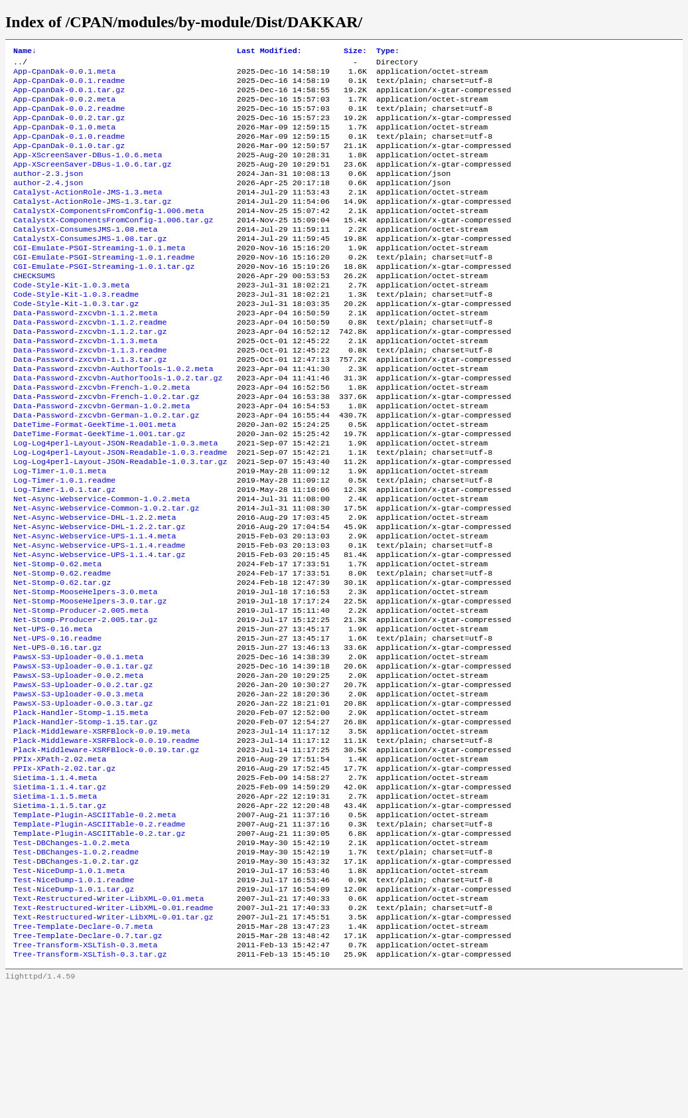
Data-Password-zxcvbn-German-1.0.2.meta (101, 457)
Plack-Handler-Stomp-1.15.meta (80, 808)
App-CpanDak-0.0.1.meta (64, 75)
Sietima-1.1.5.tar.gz (59, 914)
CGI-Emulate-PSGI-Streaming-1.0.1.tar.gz (104, 298)
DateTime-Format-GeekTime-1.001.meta (94, 478)
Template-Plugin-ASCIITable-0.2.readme (99, 935)
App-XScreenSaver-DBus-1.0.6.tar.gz (92, 181)
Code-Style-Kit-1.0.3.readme (76, 330)
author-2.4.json (48, 202)
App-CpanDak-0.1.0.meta (64, 138)
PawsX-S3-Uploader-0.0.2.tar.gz (83, 776)
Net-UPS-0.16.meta (52, 712)
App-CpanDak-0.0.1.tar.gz (69, 96)
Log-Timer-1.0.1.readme (64, 542)
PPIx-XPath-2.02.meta (59, 861)
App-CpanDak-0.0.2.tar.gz (69, 128)
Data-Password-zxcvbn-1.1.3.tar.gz (90, 404)
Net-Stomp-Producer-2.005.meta (80, 691)
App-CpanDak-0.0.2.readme (69, 117)
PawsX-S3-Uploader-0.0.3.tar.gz (83, 797)
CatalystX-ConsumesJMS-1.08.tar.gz (90, 266)
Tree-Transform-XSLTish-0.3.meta (85, 1073)
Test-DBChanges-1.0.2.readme (76, 967)
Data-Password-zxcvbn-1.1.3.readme (90, 393)
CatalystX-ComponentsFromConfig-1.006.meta (108, 234)
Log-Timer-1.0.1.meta (59, 531)
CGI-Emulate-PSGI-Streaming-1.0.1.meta (99, 277)
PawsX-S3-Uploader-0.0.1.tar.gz (83, 755)
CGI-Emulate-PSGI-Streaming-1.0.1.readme (104, 287)
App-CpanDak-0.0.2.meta (64, 107)
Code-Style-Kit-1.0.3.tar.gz (76, 340)
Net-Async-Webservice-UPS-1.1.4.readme (99, 616)
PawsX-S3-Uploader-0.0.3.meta (78, 786)
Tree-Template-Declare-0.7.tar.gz (87, 1063)
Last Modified (269, 51)
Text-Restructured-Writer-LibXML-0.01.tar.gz (113, 1041)
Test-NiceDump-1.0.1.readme (73, 999)
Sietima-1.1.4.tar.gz (59, 893)
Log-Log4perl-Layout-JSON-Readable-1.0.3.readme (120, 510)
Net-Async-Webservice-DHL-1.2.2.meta (94, 585)
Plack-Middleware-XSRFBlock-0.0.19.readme (106, 840)
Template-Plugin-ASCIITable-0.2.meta (94, 924)
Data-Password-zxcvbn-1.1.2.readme (90, 362)
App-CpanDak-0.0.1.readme (69, 85)
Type (387, 51)
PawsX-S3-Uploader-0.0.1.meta (78, 744)
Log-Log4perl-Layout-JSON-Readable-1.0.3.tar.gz (120, 521)
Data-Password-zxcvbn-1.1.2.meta (85, 351)
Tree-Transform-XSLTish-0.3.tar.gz (90, 1084)
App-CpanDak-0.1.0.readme (69, 149)
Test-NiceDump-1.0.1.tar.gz (73, 1009)
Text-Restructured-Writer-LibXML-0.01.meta (108, 1020)
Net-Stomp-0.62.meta (57, 638)
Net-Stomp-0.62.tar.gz (62, 659)
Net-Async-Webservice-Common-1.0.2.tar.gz (106, 574)
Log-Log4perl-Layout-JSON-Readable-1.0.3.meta (115, 500)
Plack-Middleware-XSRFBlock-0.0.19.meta (101, 829)
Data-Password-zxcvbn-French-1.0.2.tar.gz (106, 446)
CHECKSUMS (34, 308)
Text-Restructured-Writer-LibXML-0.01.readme (113, 1031)
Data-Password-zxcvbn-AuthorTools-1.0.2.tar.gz (118, 425)
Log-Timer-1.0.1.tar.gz (64, 553)
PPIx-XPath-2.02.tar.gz (64, 871)
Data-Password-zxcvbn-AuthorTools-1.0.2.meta (113, 415)
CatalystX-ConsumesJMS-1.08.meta (85, 255)
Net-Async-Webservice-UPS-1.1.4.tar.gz (99, 627)
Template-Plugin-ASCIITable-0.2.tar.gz (99, 946)
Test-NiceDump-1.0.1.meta (69, 988)
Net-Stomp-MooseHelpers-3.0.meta (85, 670)
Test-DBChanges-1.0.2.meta (71, 956)
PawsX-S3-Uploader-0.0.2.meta (78, 765)
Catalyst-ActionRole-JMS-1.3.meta (87, 213)
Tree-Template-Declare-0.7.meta (83, 1052)
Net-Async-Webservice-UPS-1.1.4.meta (94, 606)
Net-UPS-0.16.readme (57, 723)
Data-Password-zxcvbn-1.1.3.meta (85, 383)
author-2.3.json (48, 192)
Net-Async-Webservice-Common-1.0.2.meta (101, 563)
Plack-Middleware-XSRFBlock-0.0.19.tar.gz (106, 850)
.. (18, 64)
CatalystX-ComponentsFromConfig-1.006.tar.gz (113, 245)
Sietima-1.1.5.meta (55, 903)
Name (24, 51)
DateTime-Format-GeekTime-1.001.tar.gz (99, 489)
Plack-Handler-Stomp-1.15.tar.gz (85, 818)
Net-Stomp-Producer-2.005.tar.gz (85, 701)
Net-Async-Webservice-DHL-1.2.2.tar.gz (99, 595)
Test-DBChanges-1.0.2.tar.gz (76, 978)
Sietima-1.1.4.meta (55, 882)
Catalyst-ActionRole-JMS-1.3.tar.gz (92, 223)
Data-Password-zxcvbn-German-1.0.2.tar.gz (106, 468)
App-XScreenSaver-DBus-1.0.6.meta (87, 170)
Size (355, 51)
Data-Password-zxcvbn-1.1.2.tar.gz (90, 372)
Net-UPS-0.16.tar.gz (57, 733)
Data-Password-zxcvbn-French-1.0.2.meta (101, 436)
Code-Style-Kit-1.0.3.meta (71, 319)
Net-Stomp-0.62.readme (62, 648)
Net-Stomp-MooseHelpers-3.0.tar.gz (90, 680)
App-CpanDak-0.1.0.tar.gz (69, 160)
